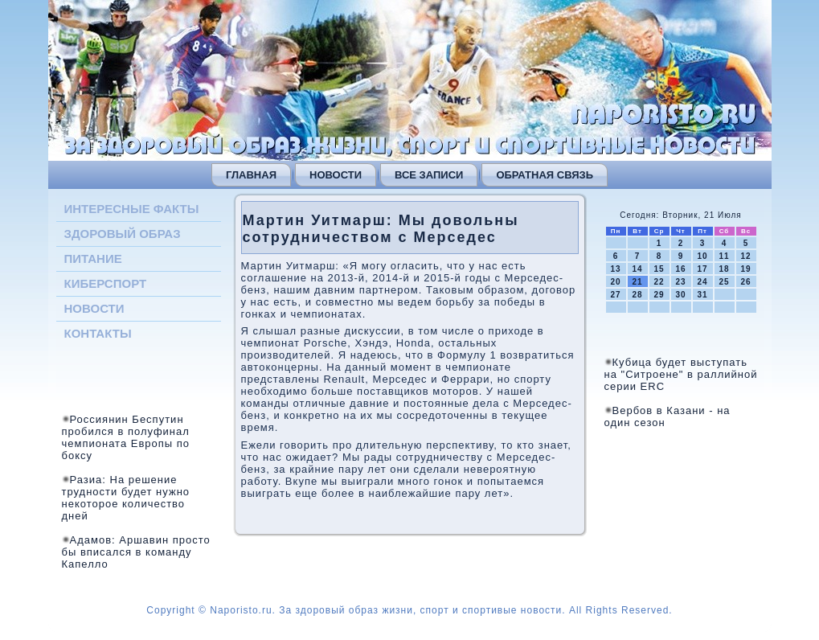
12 (745, 256)
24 (702, 281)
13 (615, 269)
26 (745, 281)
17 (702, 269)
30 (680, 294)
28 (637, 294)
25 (724, 281)
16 (680, 269)
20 (615, 281)
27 (615, 294)
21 (637, 281)
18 (724, 269)
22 (658, 281)
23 (680, 281)
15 (658, 269)
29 (658, 294)
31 (702, 294)
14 (637, 269)
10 (702, 256)
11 (724, 256)
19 (745, 269)
